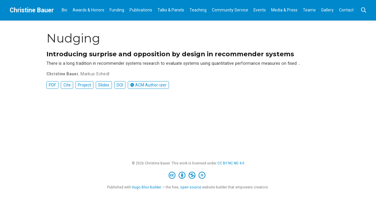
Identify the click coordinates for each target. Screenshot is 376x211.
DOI (120, 85)
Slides (103, 85)
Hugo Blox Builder (146, 187)
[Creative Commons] (188, 175)
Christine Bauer (32, 10)
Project (84, 85)
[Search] (363, 10)
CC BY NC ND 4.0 (230, 163)
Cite (67, 85)
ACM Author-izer (148, 85)
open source (190, 187)
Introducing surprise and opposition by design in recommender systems (170, 54)
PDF (52, 85)
